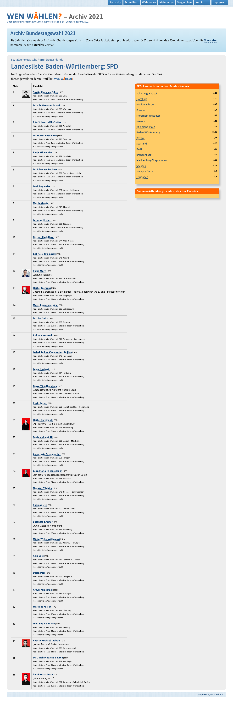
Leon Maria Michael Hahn (47, 471)
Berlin (139, 149)
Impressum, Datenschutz (210, 694)
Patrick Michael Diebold (47, 640)
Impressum (219, 2)
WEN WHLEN (34, 16)
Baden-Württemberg (148, 132)
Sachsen (141, 165)
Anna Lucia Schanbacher (47, 454)
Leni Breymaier (41, 186)
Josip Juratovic (41, 369)
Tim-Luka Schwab (43, 674)
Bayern (140, 138)
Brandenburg (143, 154)
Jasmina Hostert (42, 220)
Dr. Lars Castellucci (43, 237)
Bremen (140, 110)
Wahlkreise (149, 2)
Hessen (140, 121)
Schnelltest (132, 2)
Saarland (141, 143)
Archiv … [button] (200, 2)
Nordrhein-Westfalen (148, 115)
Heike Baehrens (42, 288)
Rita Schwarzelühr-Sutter (47, 122)
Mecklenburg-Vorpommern (151, 160)
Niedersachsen (145, 104)
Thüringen (142, 176)
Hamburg (141, 98)
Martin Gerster (41, 203)
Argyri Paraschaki (43, 589)
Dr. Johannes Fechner (45, 169)
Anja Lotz (38, 555)
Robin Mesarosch (43, 335)
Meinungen (166, 2)
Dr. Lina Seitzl (41, 318)
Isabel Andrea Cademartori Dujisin (52, 352)
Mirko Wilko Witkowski (46, 539)
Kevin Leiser (40, 403)
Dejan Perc (39, 572)
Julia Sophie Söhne (44, 623)
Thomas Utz (40, 505)
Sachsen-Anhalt (145, 171)
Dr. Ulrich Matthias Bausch (48, 657)
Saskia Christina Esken (45, 92)
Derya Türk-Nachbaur (45, 386)
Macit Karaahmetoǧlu (45, 305)
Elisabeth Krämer (42, 521)
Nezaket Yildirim (42, 488)
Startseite (115, 2)
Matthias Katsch (42, 606)
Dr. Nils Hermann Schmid (47, 105)
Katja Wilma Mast (43, 152)
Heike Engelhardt (43, 420)
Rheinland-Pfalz (145, 126)
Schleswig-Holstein (147, 93)
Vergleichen (184, 2)
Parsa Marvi (39, 271)
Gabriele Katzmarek (44, 254)
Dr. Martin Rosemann (45, 135)
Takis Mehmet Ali (43, 437)
